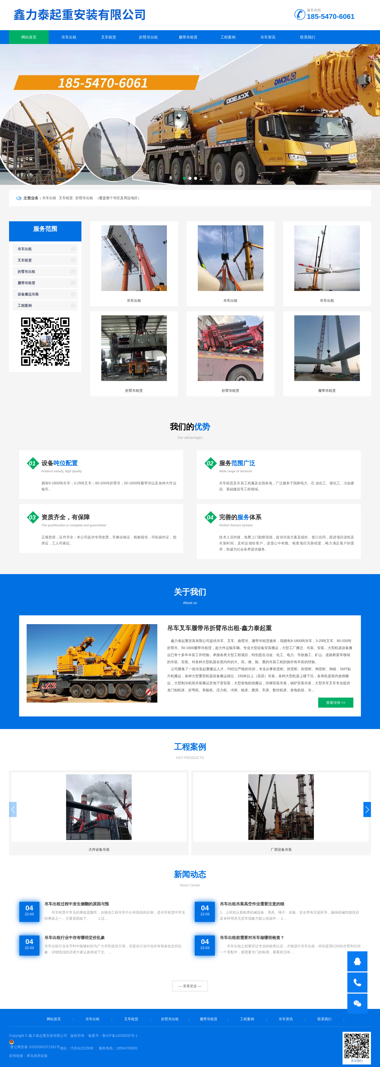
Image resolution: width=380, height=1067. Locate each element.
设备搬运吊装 (28, 294)
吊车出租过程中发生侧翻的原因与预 (76, 904)
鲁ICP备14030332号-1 (119, 1036)
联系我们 (307, 37)
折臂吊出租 (148, 37)
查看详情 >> (335, 703)
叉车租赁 (108, 37)
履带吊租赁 (188, 37)
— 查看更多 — (190, 986)
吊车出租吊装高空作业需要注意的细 (252, 904)
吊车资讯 (267, 37)
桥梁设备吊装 (236, 849)
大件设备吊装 (51, 849)
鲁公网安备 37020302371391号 (35, 1047)
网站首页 (28, 37)
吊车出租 (68, 37)
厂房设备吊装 (143, 849)
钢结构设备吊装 (328, 849)
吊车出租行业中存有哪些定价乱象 (74, 937)
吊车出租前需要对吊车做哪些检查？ (252, 937)
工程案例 (227, 37)
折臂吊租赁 (134, 391)
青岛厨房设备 (37, 1056)
